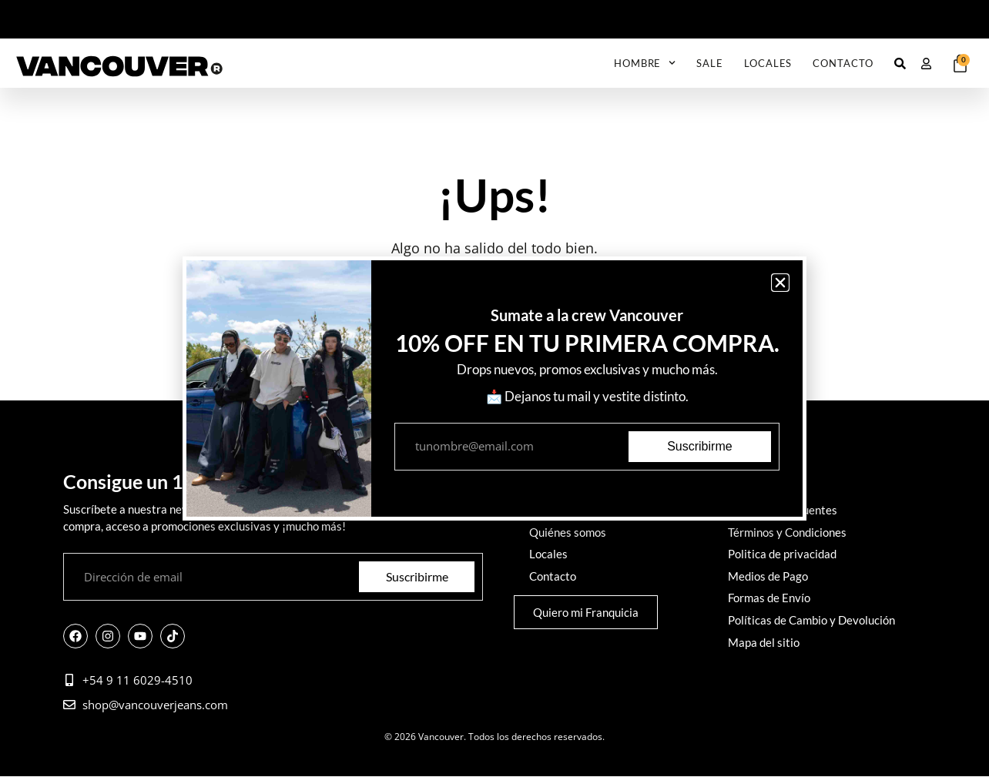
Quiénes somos (567, 532)
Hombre (645, 63)
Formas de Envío (769, 597)
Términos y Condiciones (787, 532)
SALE (709, 63)
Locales (768, 63)
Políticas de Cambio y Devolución (811, 618)
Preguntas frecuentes (782, 510)
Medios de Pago (768, 575)
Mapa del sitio (764, 640)
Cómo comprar (765, 489)
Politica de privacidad (782, 554)
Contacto (843, 63)
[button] (780, 283)
